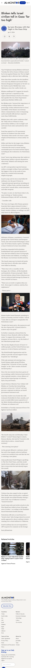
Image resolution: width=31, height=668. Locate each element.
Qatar (2, 629)
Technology (18, 618)
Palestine (3, 624)
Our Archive (19, 622)
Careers (18, 645)
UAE (2, 620)
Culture (17, 620)
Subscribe (23, 2)
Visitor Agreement (5, 638)
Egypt (2, 626)
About (17, 638)
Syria (2, 633)
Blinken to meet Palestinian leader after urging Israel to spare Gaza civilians (12, 558)
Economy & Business (21, 616)
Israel (2, 622)
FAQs (2, 643)
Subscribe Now (7, 606)
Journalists (18, 640)
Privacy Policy (4, 640)
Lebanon (3, 631)
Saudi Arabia (4, 616)
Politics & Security (20, 614)
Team (17, 643)
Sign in (28, 2)
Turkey (2, 614)
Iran (2, 618)
